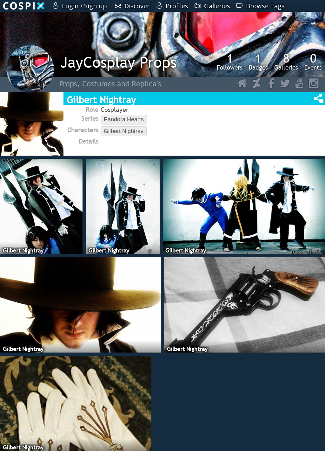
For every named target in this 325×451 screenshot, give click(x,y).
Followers (229, 61)
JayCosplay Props (118, 62)
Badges (258, 61)
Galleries (286, 61)
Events (313, 61)
